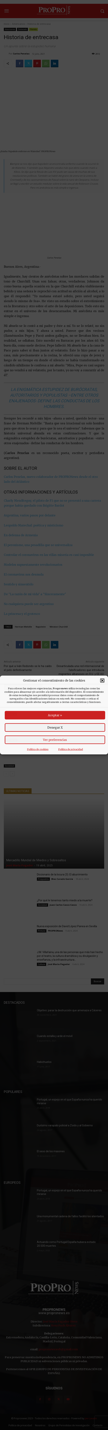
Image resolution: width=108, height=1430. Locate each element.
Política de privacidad (70, 749)
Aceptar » (55, 715)
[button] (102, 680)
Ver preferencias (55, 740)
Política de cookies (37, 749)
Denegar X (55, 727)
